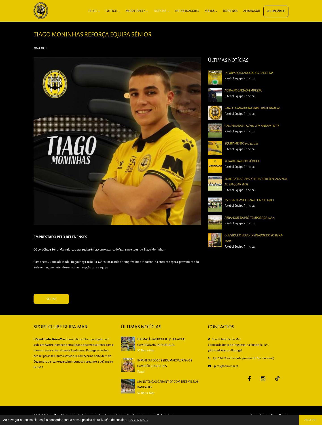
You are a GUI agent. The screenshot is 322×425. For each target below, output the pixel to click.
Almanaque (252, 11)
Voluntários (276, 11)
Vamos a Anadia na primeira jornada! (252, 108)
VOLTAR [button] (51, 299)
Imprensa (230, 11)
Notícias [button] (161, 11)
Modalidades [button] (137, 11)
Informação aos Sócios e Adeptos (249, 73)
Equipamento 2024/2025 (241, 143)
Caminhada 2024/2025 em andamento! (252, 126)
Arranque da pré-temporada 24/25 (250, 218)
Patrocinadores (187, 11)
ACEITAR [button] (311, 419)
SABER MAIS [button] (138, 420)
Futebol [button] (113, 11)
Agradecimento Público (242, 161)
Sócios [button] (211, 11)
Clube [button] (94, 11)
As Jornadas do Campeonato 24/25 (249, 200)
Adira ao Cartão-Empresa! (244, 90)
